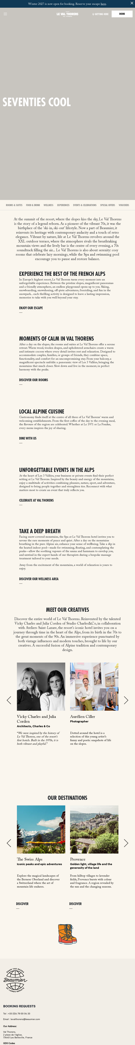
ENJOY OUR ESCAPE (31, 308)
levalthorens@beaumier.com (25, 1019)
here (103, 4)
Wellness (48, 205)
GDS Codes (9, 1043)
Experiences (63, 205)
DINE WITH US (27, 438)
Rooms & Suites (14, 205)
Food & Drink (33, 205)
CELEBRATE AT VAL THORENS (36, 500)
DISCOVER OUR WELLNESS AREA (38, 579)
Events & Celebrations (84, 205)
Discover (22, 904)
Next (126, 700)
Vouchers (124, 205)
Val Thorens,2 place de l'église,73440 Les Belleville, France (17, 1035)
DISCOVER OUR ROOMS (33, 380)
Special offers (107, 205)
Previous (9, 700)
